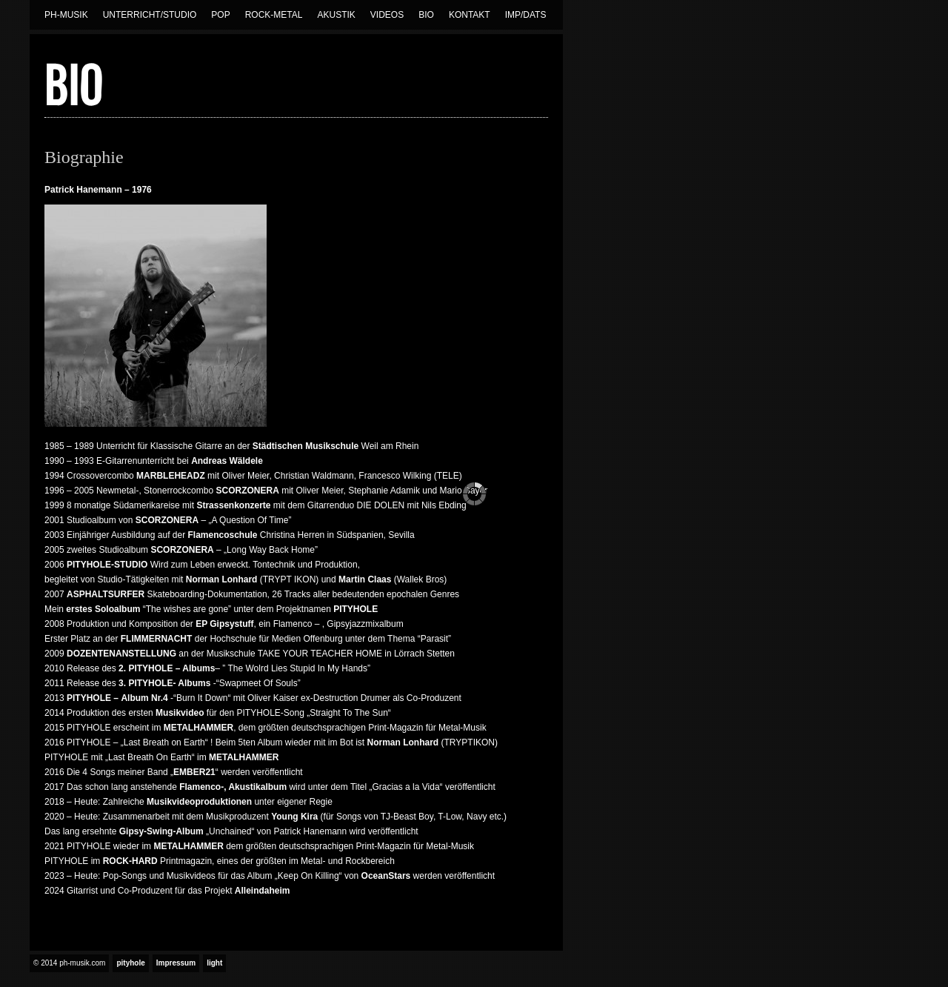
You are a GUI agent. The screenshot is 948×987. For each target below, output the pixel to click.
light (214, 963)
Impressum (176, 963)
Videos (387, 15)
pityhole (130, 963)
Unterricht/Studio (150, 15)
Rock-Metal (274, 15)
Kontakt (469, 15)
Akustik (336, 15)
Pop (220, 15)
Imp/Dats (526, 15)
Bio (426, 15)
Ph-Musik (66, 15)
